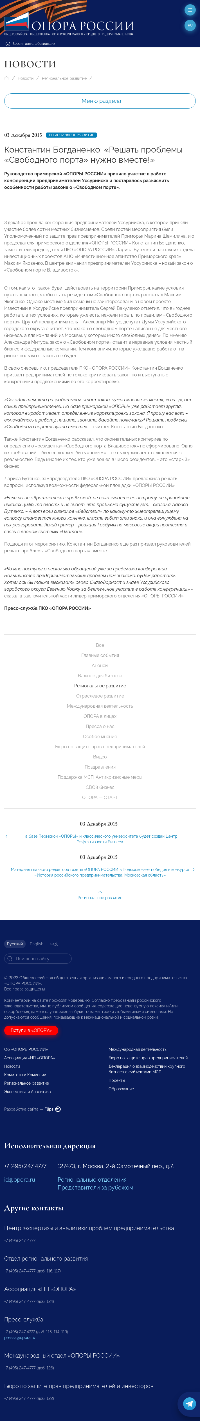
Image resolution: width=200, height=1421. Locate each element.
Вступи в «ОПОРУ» (31, 1030)
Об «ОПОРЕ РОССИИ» (26, 1049)
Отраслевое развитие (100, 696)
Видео (100, 757)
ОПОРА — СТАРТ (100, 797)
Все (100, 645)
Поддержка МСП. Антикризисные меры (100, 777)
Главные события (100, 655)
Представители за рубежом (95, 1187)
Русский (15, 944)
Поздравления (100, 767)
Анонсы (100, 665)
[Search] (38, 959)
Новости (25, 78)
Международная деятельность (100, 706)
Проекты (117, 1080)
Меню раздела (101, 101)
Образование (121, 1089)
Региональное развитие (64, 78)
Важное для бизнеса (100, 675)
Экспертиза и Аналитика (27, 1091)
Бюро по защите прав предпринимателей (100, 746)
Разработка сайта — (32, 1109)
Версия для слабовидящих (30, 44)
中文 (54, 944)
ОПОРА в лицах (100, 716)
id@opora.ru (19, 1179)
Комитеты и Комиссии (25, 1075)
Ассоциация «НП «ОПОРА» (29, 1058)
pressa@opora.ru (19, 1337)
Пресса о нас (100, 726)
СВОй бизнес (100, 787)
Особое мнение (100, 736)
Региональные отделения (92, 1179)
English (36, 944)
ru (190, 25)
